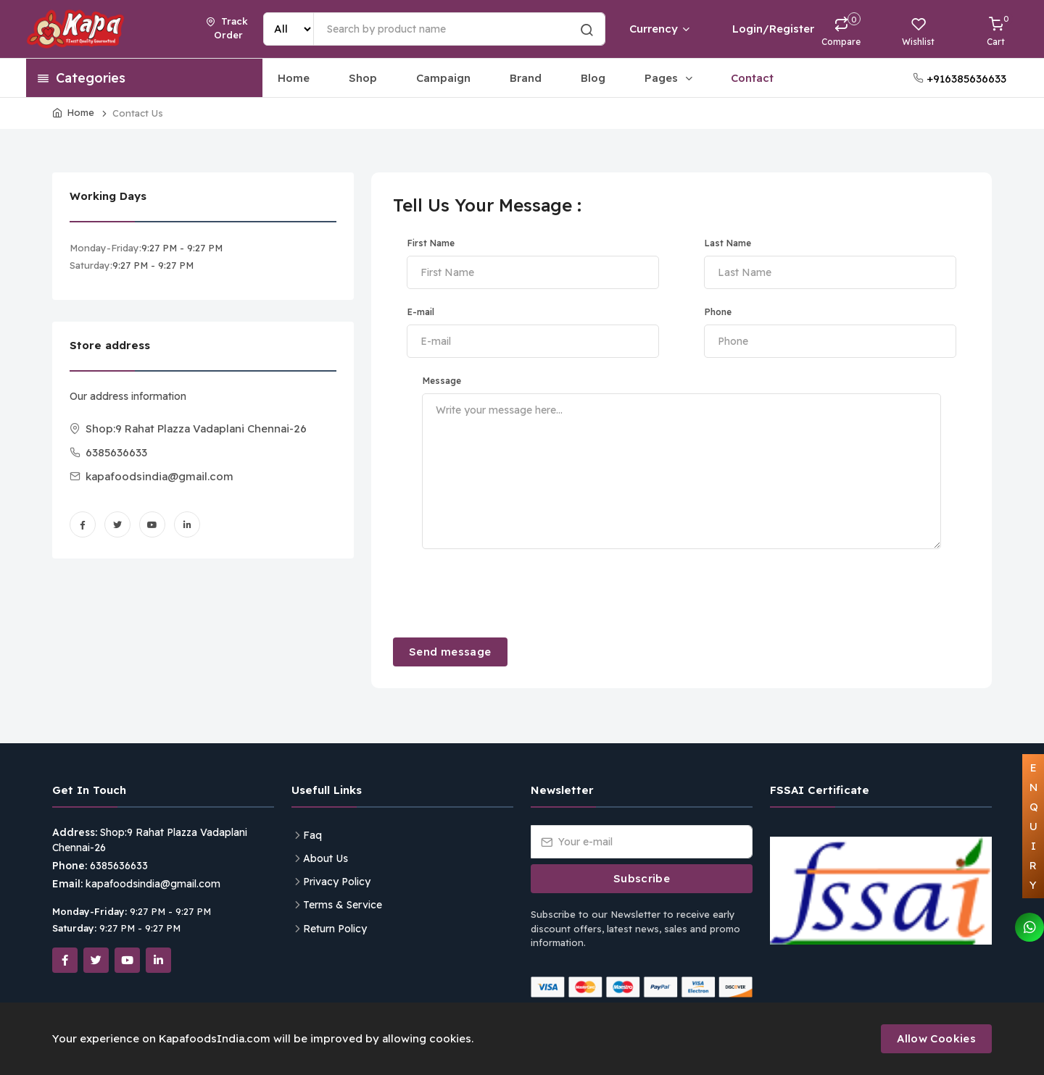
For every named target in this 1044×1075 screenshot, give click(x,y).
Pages (670, 78)
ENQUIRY (1034, 826)
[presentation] (503, 592)
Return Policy (335, 928)
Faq (312, 835)
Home (294, 78)
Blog (593, 78)
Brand (526, 78)
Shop (363, 78)
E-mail (420, 311)
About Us (325, 858)
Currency (659, 28)
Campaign (443, 78)
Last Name (728, 243)
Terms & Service (342, 904)
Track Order (227, 28)
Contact (752, 78)
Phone (718, 311)
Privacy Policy (336, 881)
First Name (431, 243)
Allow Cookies (936, 1038)
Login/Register (761, 28)
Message (442, 380)
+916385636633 (959, 78)
